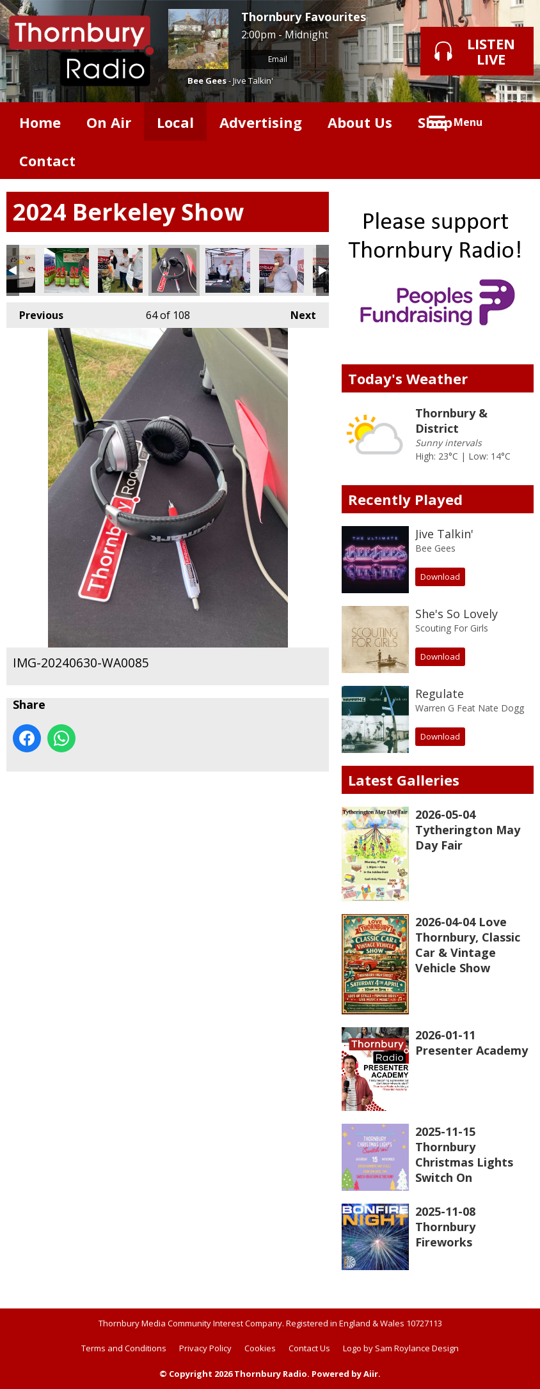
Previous (34, 312)
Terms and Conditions (123, 1348)
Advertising (260, 122)
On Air (108, 122)
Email (267, 59)
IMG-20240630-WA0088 (281, 270)
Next (297, 312)
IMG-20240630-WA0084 (120, 270)
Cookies (260, 1348)
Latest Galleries (403, 779)
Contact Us (309, 1348)
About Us (360, 122)
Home (40, 122)
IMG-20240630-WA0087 (227, 270)
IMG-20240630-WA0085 (174, 270)
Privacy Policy (205, 1348)
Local (175, 122)
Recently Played (405, 499)
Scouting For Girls (451, 628)
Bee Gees (206, 80)
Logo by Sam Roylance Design (401, 1348)
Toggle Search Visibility (514, 121)
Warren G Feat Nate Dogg (469, 708)
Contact (47, 160)
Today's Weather (408, 378)
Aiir (370, 1373)
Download (440, 576)
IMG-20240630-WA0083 (66, 270)
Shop (435, 122)
